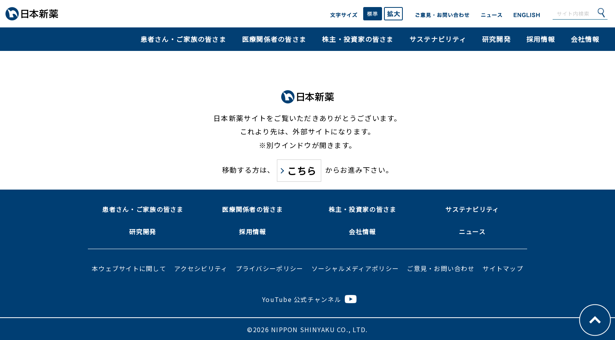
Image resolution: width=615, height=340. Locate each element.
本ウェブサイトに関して (129, 268)
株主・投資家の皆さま (358, 39)
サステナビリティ (437, 39)
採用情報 (540, 39)
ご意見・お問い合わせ (441, 268)
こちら (302, 170)
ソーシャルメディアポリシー (355, 268)
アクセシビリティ (200, 268)
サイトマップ (502, 268)
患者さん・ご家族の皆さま (183, 39)
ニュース (472, 231)
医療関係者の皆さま (274, 39)
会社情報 (585, 39)
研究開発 (496, 39)
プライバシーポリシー (270, 268)
